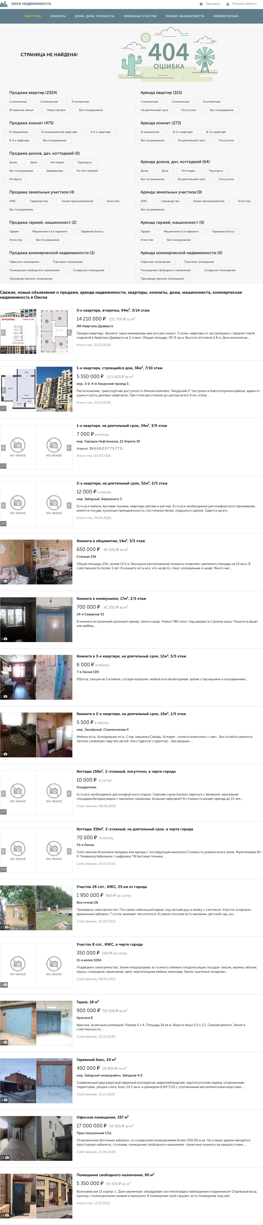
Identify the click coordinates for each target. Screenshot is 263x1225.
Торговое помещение (68, 262)
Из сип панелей (87, 170)
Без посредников (91, 110)
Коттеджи (57, 162)
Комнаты (58, 16)
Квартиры (33, 16)
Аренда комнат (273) (161, 123)
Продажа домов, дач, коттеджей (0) (44, 154)
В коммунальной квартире (59, 132)
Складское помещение (88, 270)
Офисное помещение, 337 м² (103, 1117)
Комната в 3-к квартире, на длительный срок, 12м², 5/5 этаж (131, 656)
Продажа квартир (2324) (33, 93)
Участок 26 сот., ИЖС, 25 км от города (112, 887)
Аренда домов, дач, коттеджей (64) (175, 162)
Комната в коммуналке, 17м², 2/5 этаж (111, 599)
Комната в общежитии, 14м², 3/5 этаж (111, 541)
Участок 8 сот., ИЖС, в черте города (110, 944)
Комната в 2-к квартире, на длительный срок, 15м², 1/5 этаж (131, 714)
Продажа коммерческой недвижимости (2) (52, 253)
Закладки (209, 4)
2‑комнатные (49, 101)
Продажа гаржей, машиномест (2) (42, 223)
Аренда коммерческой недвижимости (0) (181, 253)
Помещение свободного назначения (34, 270)
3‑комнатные (80, 101)
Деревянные (54, 170)
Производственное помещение (31, 278)
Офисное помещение (24, 262)
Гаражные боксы (92, 231)
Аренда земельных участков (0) (171, 192)
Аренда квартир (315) (161, 93)
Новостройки (56, 110)
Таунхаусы (84, 162)
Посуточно (188, 110)
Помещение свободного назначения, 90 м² (115, 1175)
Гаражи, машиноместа (185, 16)
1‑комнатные (18, 101)
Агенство (113, 201)
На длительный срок (154, 110)
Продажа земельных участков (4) (41, 192)
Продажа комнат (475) (31, 123)
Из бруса (15, 179)
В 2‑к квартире (101, 132)
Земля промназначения (77, 201)
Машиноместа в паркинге (49, 231)
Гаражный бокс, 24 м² (96, 1060)
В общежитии (18, 132)
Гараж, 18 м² (88, 1002)
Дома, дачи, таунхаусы (94, 16)
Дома (13, 162)
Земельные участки (140, 16)
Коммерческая (225, 16)
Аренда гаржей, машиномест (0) (172, 223)
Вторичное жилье (21, 110)
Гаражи (14, 231)
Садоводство (39, 201)
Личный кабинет (242, 4)
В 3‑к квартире (19, 140)
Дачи (33, 162)
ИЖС (12, 201)
